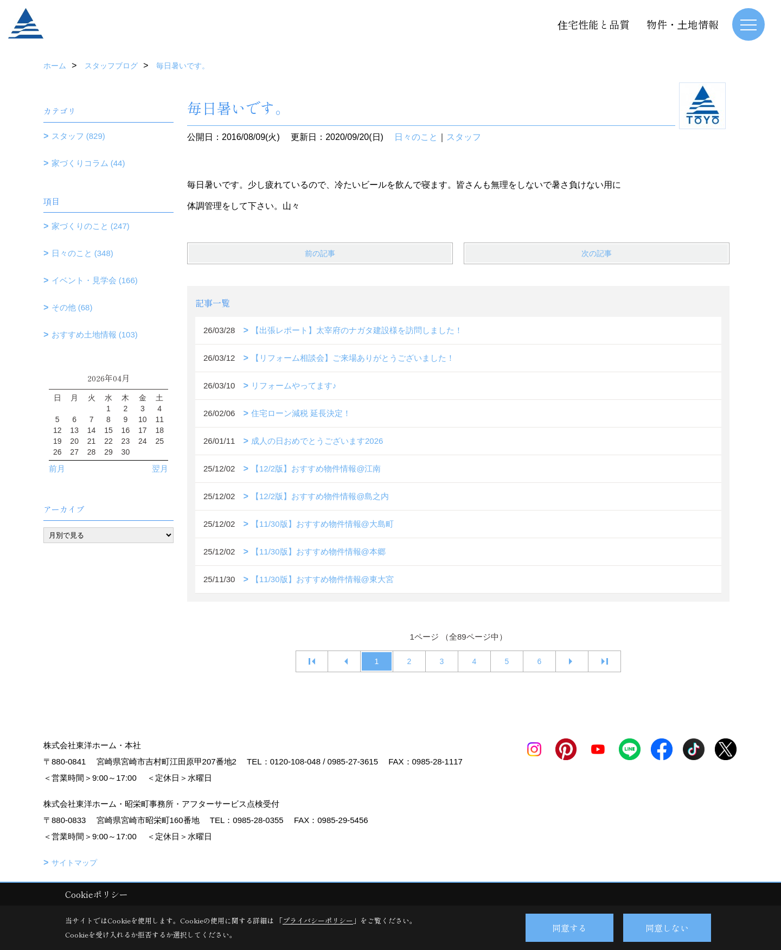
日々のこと (416, 137)
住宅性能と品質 (594, 24)
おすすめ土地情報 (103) (95, 334)
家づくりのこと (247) (91, 226)
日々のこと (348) (82, 253)
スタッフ (463, 137)
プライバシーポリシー (318, 920)
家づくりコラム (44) (88, 163)
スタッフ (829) (78, 136)
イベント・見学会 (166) (95, 280)
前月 (57, 468)
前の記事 (320, 253)
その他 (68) (72, 307)
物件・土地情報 (682, 24)
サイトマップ (74, 862)
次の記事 (596, 253)
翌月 (160, 468)
